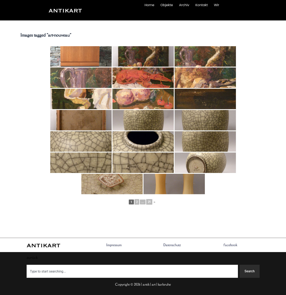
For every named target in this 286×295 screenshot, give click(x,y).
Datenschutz (172, 245)
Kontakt (201, 5)
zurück (109, 14)
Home (149, 5)
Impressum (114, 245)
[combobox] (132, 271)
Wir (216, 5)
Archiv (184, 5)
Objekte (166, 5)
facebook (230, 245)
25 (149, 202)
